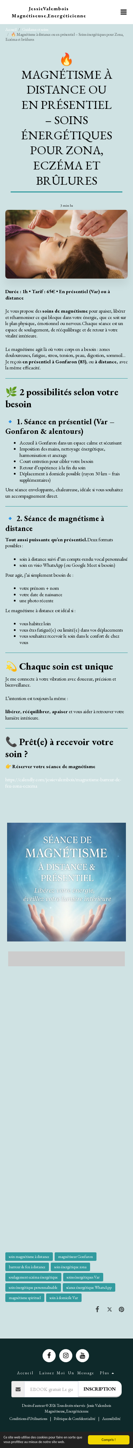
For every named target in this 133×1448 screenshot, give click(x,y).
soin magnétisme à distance (29, 1256)
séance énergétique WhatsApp (89, 1287)
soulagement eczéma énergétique (33, 1277)
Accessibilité (111, 1418)
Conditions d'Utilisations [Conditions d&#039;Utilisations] (28, 1418)
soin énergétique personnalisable (33, 1287)
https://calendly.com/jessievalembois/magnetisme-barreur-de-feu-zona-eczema (63, 782)
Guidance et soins (35, 29)
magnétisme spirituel (25, 1297)
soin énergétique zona (70, 1266)
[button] (123, 12)
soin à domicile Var (64, 1297)
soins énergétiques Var (83, 1277)
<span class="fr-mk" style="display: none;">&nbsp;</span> (66, 957)
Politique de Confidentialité (74, 1418)
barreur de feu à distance (27, 1266)
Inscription (100, 1389)
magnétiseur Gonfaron (75, 1256)
